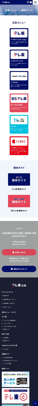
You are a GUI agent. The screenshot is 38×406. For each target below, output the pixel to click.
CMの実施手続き (8, 357)
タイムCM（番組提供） (10, 320)
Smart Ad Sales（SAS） (10, 326)
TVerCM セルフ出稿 (27, 2)
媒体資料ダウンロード (10, 299)
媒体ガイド (7, 329)
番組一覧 (6, 295)
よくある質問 (7, 363)
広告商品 (6, 338)
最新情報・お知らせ (9, 303)
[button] (35, 2)
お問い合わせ (30, 2)
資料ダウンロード (20, 269)
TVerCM (6, 349)
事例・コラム (7, 307)
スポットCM (7, 323)
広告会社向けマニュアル (10, 360)
